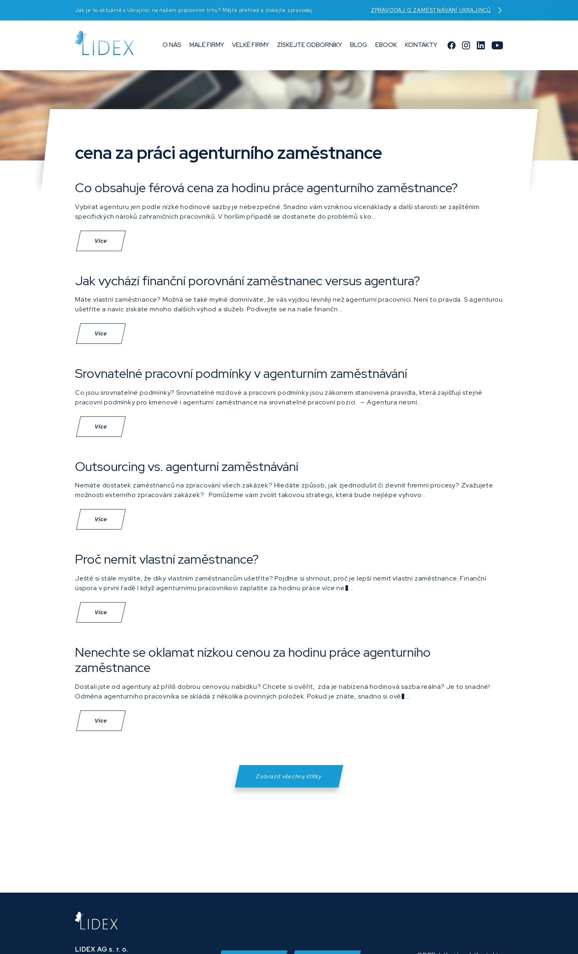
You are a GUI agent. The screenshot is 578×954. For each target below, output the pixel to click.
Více (101, 241)
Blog (358, 47)
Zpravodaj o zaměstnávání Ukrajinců (437, 10)
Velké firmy (250, 47)
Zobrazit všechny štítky (289, 782)
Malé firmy (206, 47)
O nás (172, 47)
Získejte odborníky (309, 47)
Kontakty (421, 47)
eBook (386, 47)
